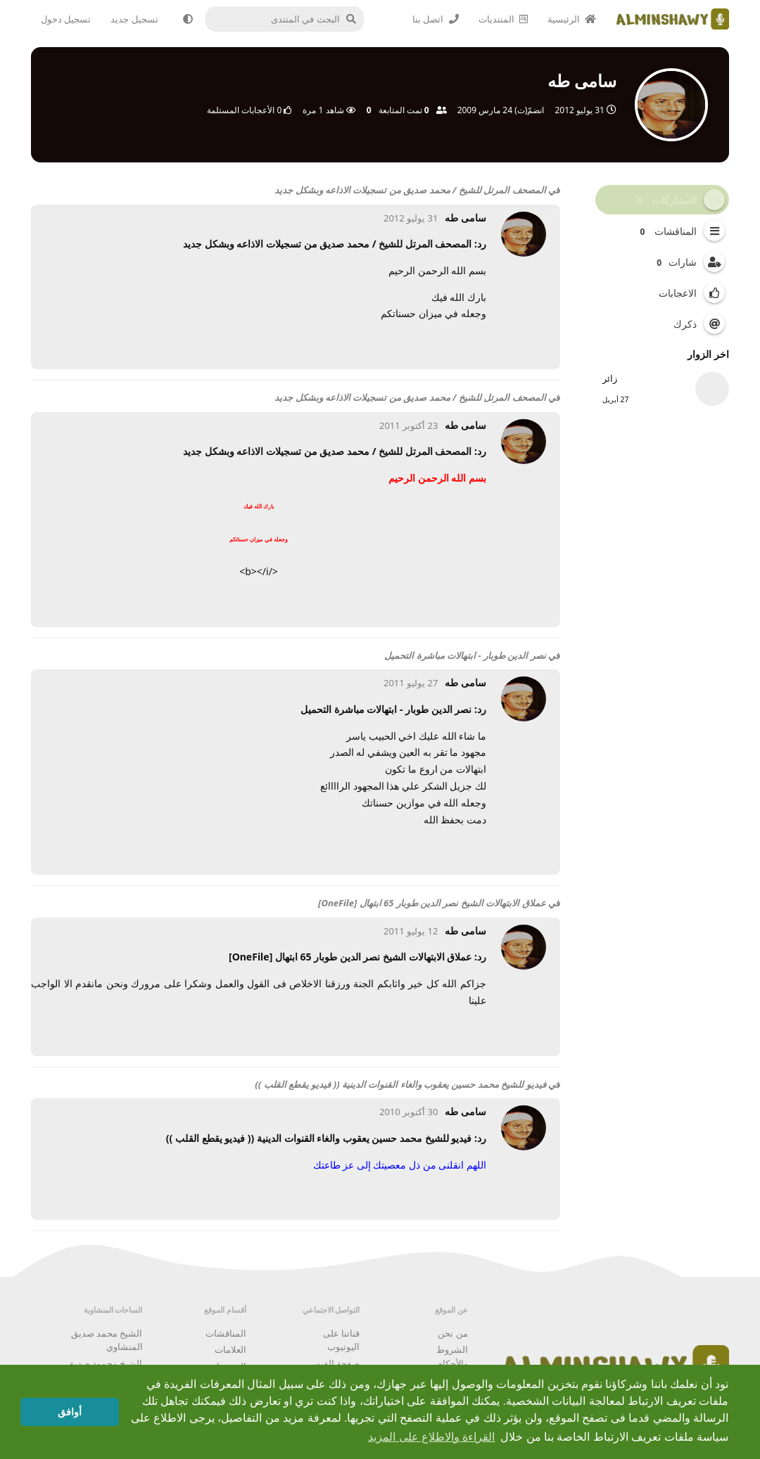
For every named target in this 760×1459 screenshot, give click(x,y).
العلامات (230, 1349)
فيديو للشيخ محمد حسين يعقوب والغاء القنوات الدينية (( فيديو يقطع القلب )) (400, 1084)
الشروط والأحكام (452, 1356)
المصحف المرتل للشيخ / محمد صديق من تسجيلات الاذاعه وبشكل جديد (409, 190)
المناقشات (225, 1333)
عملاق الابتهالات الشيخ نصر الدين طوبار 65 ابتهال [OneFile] (432, 902)
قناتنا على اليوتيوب (341, 1340)
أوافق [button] (70, 1412)
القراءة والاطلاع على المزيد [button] (431, 1437)
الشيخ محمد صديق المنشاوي (107, 1340)
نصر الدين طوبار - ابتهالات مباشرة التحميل (464, 655)
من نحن (452, 1333)
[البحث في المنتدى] (289, 19)
